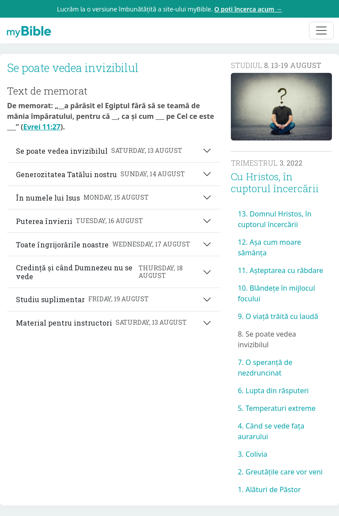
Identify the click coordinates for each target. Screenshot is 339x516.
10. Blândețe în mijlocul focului (276, 293)
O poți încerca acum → (248, 9)
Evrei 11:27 (41, 127)
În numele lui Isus (82, 197)
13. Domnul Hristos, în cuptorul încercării (275, 219)
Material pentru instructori (101, 322)
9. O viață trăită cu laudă (278, 316)
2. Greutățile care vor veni (280, 472)
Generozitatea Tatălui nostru (100, 174)
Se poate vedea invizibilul (99, 151)
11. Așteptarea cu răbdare (280, 270)
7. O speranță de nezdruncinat (265, 367)
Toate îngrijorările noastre (103, 244)
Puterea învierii (79, 221)
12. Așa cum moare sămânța (269, 247)
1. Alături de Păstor (269, 489)
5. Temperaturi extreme (277, 408)
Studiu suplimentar (82, 299)
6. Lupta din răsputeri (273, 390)
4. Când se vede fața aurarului (271, 431)
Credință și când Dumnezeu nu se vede (109, 272)
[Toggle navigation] (321, 30)
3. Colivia (252, 454)
